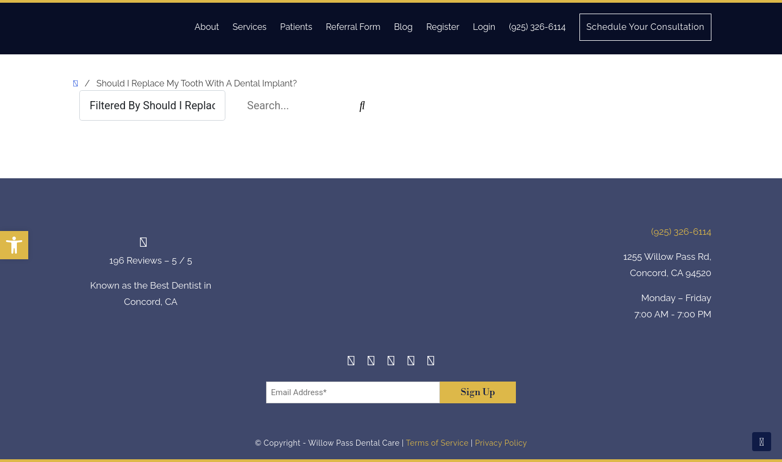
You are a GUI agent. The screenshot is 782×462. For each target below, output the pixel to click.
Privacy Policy (501, 443)
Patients (296, 27)
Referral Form (353, 27)
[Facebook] (351, 362)
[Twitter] (391, 362)
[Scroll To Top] (761, 441)
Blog (403, 27)
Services (249, 27)
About (206, 27)
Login (484, 27)
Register (442, 27)
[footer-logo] (391, 275)
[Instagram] (371, 362)
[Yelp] (411, 362)
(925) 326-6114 (537, 27)
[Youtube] (431, 362)
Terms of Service (437, 443)
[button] (14, 245)
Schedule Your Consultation (645, 27)
